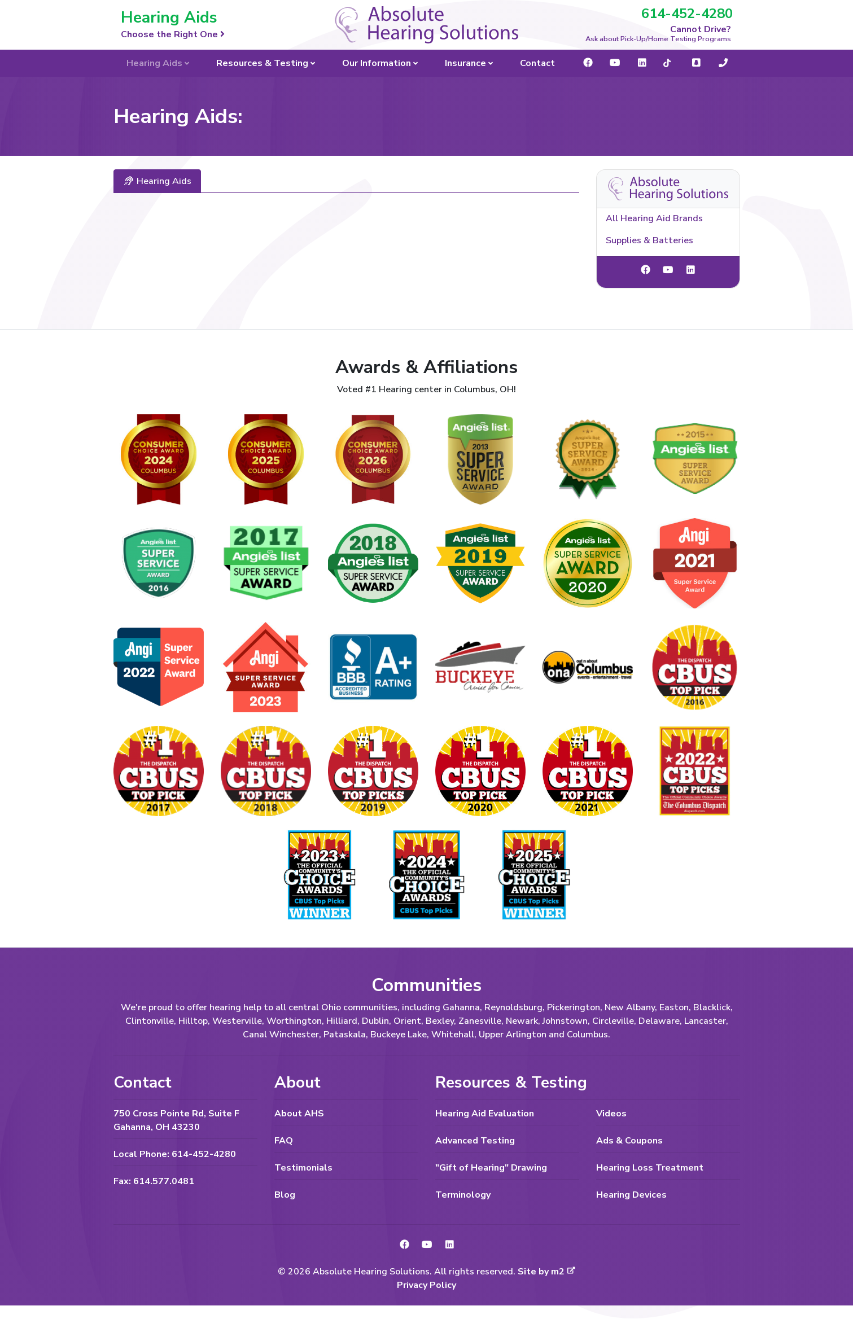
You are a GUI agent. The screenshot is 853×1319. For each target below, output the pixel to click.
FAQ (283, 1140)
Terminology (463, 1195)
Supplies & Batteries (649, 240)
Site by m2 (546, 1271)
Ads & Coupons (629, 1140)
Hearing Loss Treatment (649, 1168)
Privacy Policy (426, 1285)
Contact (537, 63)
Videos (611, 1113)
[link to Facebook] (645, 270)
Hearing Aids (157, 181)
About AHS (299, 1113)
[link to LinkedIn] (690, 270)
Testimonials (303, 1168)
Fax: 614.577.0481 (153, 1181)
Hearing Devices (631, 1195)
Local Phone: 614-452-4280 (174, 1154)
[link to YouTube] (668, 270)
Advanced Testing (475, 1140)
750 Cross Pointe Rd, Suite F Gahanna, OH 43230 (176, 1120)
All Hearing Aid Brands (654, 218)
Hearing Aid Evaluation (484, 1113)
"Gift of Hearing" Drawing (491, 1168)
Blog (284, 1195)
